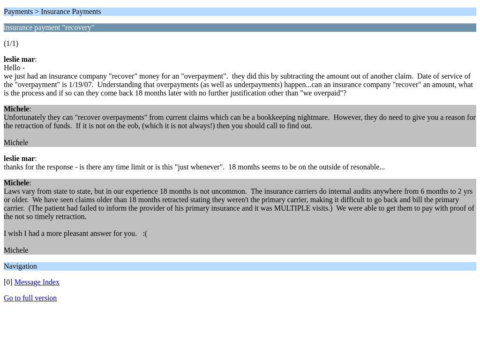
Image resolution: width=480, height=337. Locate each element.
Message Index (37, 282)
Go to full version (30, 298)
